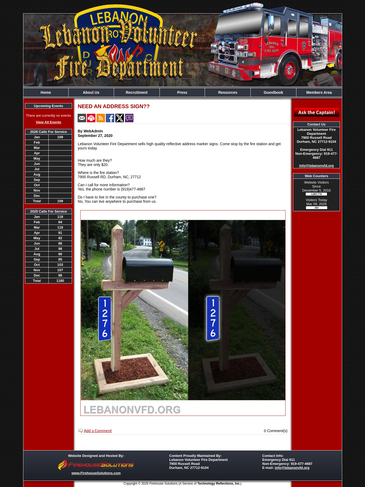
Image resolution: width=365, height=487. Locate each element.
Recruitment (137, 92)
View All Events (48, 122)
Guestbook (273, 92)
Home (46, 92)
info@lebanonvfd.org (316, 166)
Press (182, 92)
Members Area (319, 92)
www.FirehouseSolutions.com (96, 473)
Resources (227, 92)
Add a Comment (98, 430)
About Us (91, 92)
